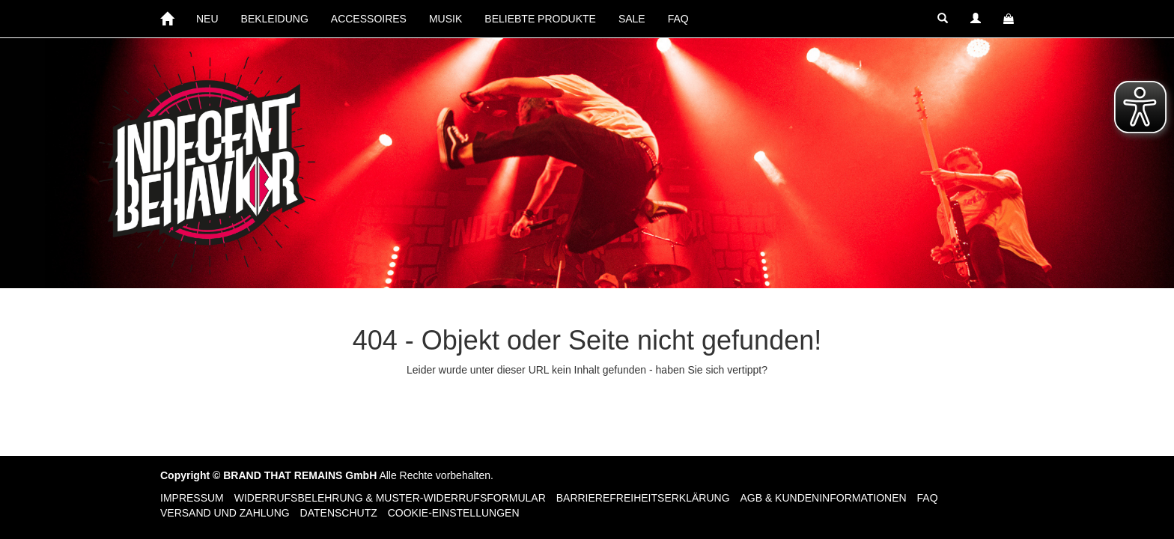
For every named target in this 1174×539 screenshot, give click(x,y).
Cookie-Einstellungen (454, 513)
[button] (942, 18)
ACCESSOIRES (369, 19)
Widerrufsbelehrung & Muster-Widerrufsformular (390, 498)
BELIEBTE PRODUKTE (540, 19)
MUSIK (445, 19)
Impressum (192, 498)
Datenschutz (338, 513)
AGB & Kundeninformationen (823, 498)
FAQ (678, 19)
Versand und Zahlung (225, 513)
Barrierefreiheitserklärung (643, 498)
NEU (207, 19)
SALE (631, 19)
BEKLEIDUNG (274, 19)
